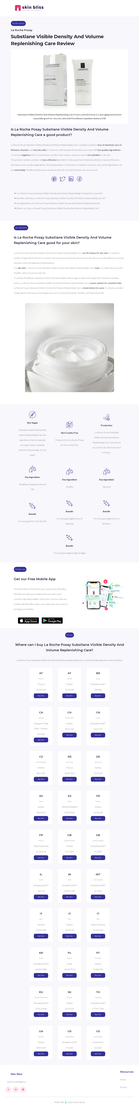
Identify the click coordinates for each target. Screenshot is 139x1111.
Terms (123, 1079)
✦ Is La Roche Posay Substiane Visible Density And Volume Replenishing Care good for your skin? (58, 193)
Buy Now (41, 696)
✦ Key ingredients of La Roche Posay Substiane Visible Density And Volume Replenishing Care (57, 203)
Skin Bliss (16, 1074)
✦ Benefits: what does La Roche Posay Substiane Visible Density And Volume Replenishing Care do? (59, 198)
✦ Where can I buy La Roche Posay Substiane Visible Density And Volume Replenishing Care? (56, 208)
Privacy (123, 1087)
